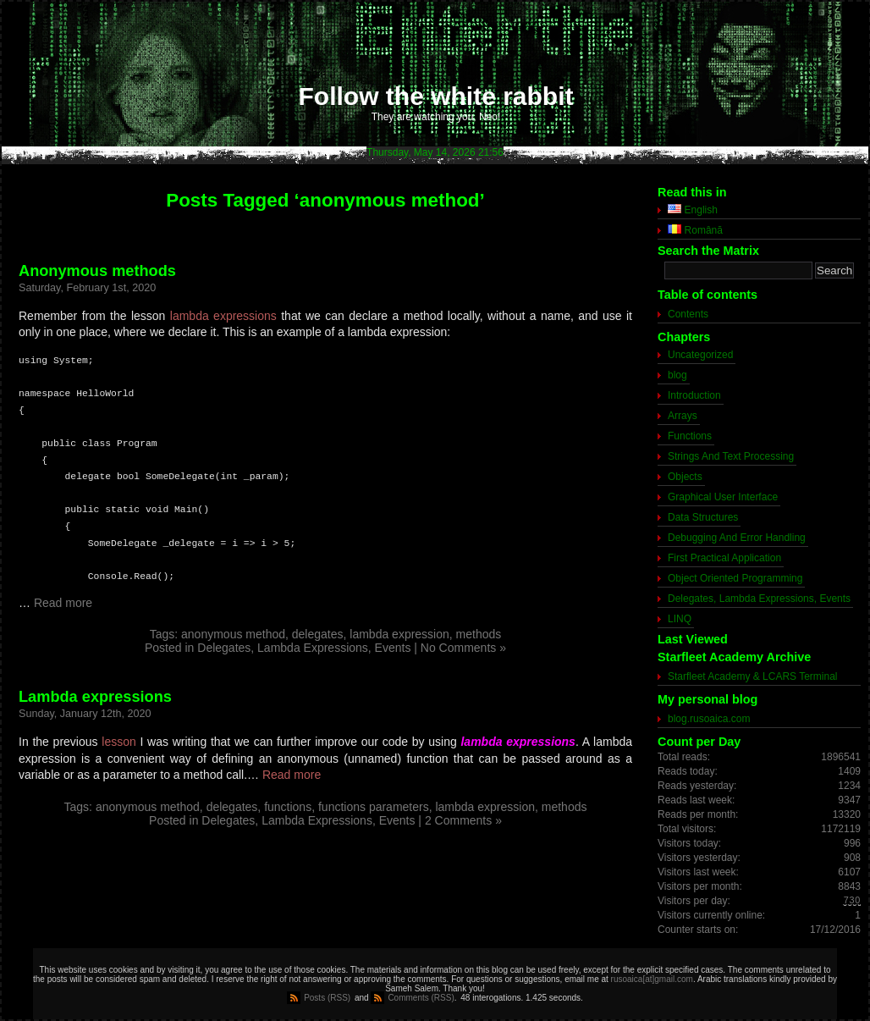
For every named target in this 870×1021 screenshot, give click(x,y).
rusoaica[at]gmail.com (652, 979)
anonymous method (233, 634)
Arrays (682, 416)
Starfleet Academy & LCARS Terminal (753, 676)
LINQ (679, 619)
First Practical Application (724, 558)
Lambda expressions (95, 696)
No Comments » (463, 647)
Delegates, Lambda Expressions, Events (303, 647)
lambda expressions (223, 316)
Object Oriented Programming (735, 578)
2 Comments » (463, 820)
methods (479, 634)
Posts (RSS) (327, 997)
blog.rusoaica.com (709, 719)
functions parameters (373, 807)
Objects (685, 477)
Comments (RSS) (421, 997)
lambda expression (399, 634)
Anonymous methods (97, 270)
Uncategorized (700, 355)
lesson (118, 741)
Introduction (694, 395)
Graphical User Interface (723, 497)
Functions (690, 436)
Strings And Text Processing (731, 456)
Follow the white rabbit (436, 96)
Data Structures (703, 517)
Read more (63, 603)
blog (677, 375)
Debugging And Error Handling (737, 538)
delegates (318, 634)
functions (287, 807)
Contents (688, 314)
